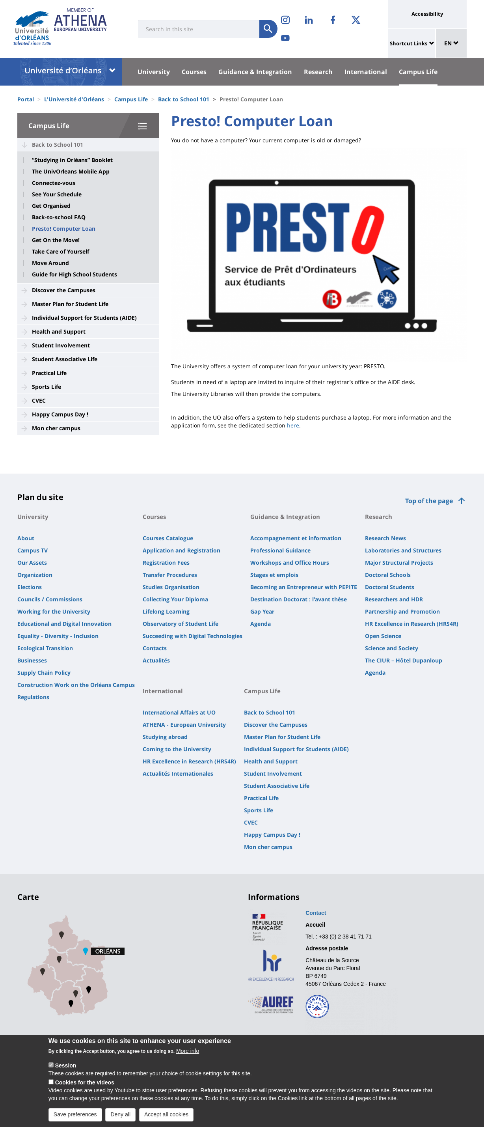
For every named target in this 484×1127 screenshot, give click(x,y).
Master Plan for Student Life (70, 304)
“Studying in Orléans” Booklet (72, 160)
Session (65, 1070)
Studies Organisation (171, 587)
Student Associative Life (64, 359)
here (293, 425)
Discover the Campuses (63, 290)
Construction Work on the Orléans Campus (76, 685)
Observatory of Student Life (180, 623)
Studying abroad (165, 737)
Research (318, 71)
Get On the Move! (56, 240)
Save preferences (75, 1119)
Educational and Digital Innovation (64, 623)
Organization (34, 574)
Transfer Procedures (170, 574)
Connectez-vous (53, 183)
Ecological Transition (45, 648)
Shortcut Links (408, 43)
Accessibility (427, 13)
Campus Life (418, 71)
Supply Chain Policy (44, 672)
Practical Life (49, 373)
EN (451, 43)
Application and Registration (181, 550)
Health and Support (59, 331)
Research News (385, 538)
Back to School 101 (183, 99)
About (25, 538)
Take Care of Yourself (60, 251)
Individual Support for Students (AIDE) (84, 317)
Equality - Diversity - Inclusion (58, 636)
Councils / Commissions (49, 599)
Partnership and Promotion (402, 611)
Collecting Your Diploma (175, 599)
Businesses (32, 660)
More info (187, 1056)
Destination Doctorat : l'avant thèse (298, 599)
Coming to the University (177, 749)
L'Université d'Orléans (74, 99)
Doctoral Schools (388, 574)
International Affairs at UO (179, 712)
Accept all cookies (166, 1119)
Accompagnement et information (295, 538)
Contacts (155, 648)
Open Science (383, 636)
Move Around (50, 263)
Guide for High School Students (74, 274)
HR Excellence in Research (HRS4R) (411, 623)
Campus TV (32, 550)
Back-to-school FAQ (59, 217)
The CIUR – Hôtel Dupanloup (403, 660)
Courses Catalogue (168, 538)
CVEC (39, 400)
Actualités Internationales (178, 773)
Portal (25, 99)
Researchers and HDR (394, 599)
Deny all (120, 1119)
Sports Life (46, 386)
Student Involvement (61, 345)
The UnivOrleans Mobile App (71, 171)
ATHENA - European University (184, 724)
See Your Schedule (57, 194)
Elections (29, 587)
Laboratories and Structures (403, 550)
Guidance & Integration (255, 71)
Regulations (33, 697)
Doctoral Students (389, 587)
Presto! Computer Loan (63, 228)
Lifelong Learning (166, 611)
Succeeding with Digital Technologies (192, 636)
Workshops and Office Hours (289, 562)
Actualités (156, 660)
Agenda (260, 623)
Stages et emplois (274, 574)
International (365, 71)
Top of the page (429, 500)
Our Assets (32, 562)
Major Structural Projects (399, 562)
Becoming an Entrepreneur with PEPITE (303, 587)
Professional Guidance (280, 550)
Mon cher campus (56, 428)
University (154, 71)
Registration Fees (166, 562)
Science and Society (391, 648)
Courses (194, 71)
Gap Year (262, 611)
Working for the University (53, 611)
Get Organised (51, 206)
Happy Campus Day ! (60, 414)
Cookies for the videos (84, 1087)
